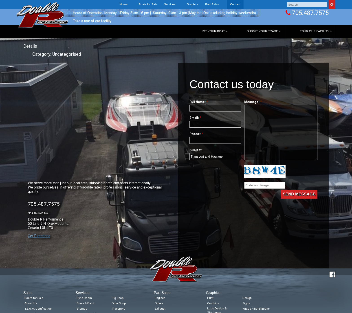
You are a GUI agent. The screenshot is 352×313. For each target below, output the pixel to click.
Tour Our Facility (314, 31)
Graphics (213, 303)
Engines (160, 298)
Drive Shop (119, 303)
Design (247, 298)
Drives (159, 303)
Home (124, 4)
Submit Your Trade (262, 31)
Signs (246, 303)
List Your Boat (213, 31)
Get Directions (39, 236)
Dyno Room (84, 298)
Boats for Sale (148, 4)
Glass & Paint (85, 303)
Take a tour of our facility (92, 21)
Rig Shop (118, 298)
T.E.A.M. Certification (38, 308)
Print (210, 298)
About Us (30, 303)
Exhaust (160, 308)
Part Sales (212, 4)
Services (170, 4)
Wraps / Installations (256, 308)
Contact (235, 4)
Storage (82, 308)
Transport (118, 308)
